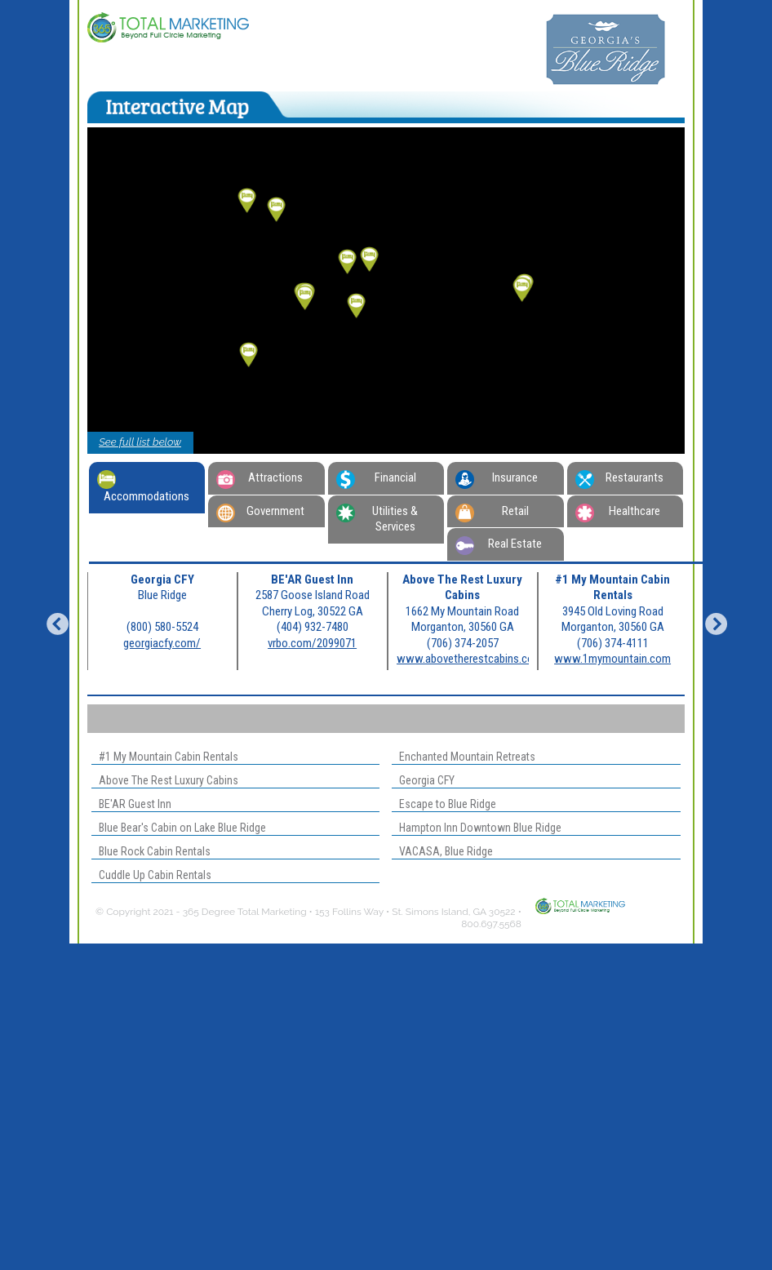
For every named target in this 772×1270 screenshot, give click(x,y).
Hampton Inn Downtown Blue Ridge (476, 827)
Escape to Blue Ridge (444, 803)
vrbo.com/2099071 (312, 643)
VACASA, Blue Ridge (442, 851)
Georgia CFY (423, 780)
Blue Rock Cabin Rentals (151, 851)
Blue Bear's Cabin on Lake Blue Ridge (178, 827)
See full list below (140, 442)
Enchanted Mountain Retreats (463, 756)
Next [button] (711, 621)
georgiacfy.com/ (162, 643)
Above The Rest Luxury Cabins (164, 780)
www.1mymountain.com (612, 658)
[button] (370, 259)
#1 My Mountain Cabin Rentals (164, 756)
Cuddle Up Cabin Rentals (151, 874)
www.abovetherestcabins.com (470, 658)
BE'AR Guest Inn (131, 803)
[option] (162, 621)
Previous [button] (53, 621)
